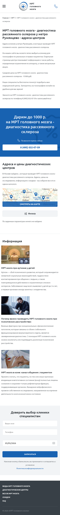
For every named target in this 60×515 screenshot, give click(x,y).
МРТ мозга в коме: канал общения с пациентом (26, 372)
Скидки (6, 497)
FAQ (4, 501)
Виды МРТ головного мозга (16, 486)
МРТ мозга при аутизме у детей (18, 268)
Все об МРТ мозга (10, 494)
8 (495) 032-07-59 (56, 6)
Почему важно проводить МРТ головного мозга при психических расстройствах (29, 320)
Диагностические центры (15, 490)
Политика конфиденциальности (30, 468)
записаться (30, 454)
